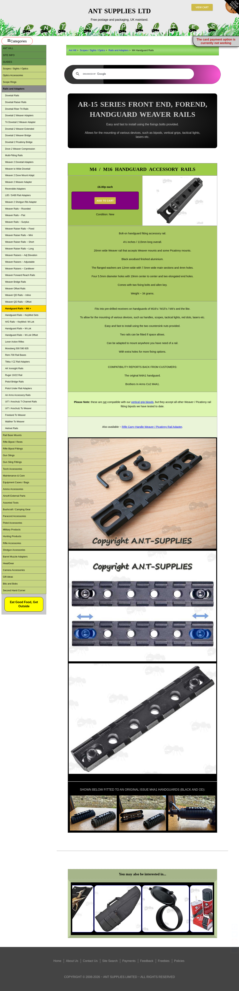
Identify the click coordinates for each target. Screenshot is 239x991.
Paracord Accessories (14, 516)
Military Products (12, 529)
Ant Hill (72, 50)
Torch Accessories (12, 469)
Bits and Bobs (10, 583)
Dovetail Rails (12, 95)
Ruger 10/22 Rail (13, 375)
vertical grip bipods (142, 402)
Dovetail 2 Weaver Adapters (19, 115)
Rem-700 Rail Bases (15, 355)
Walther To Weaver (14, 421)
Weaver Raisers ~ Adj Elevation (21, 255)
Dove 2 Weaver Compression (20, 149)
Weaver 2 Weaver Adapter (18, 182)
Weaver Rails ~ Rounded (17, 208)
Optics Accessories (13, 75)
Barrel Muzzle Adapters (15, 556)
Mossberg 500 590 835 (16, 348)
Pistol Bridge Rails (14, 381)
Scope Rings (9, 82)
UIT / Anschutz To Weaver (18, 408)
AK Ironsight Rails (14, 368)
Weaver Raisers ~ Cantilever (19, 268)
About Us (72, 960)
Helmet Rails (11, 428)
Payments (129, 960)
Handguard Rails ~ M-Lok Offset (21, 335)
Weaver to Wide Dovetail (17, 169)
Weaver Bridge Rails (15, 282)
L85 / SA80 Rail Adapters (18, 195)
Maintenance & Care (14, 475)
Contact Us (90, 960)
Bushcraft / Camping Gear (16, 509)
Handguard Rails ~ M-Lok (18, 328)
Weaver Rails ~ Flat (15, 215)
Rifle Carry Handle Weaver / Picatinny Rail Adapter (152, 426)
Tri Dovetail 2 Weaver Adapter (20, 122)
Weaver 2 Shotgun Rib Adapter (21, 202)
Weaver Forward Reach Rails (20, 275)
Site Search (110, 960)
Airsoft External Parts (14, 495)
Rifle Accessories (12, 543)
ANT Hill (8, 48)
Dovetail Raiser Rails (15, 102)
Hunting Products (12, 536)
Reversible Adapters (15, 188)
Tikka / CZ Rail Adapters (17, 361)
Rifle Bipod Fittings (13, 448)
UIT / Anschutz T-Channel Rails (21, 401)
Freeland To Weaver (15, 415)
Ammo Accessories (13, 489)
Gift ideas (8, 576)
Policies (179, 960)
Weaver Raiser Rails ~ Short (19, 242)
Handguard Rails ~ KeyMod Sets (21, 315)
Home (57, 960)
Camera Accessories (14, 570)
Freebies (164, 960)
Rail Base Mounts (12, 435)
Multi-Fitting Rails (14, 155)
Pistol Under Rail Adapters (18, 388)
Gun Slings (9, 455)
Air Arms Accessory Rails (17, 395)
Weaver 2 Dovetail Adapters (19, 162)
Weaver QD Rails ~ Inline (18, 295)
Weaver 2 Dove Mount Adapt (19, 175)
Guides (7, 61)
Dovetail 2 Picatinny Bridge (18, 142)
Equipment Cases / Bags (16, 482)
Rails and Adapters (118, 50)
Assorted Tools (10, 502)
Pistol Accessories (12, 522)
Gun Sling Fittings (12, 462)
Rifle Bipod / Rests (12, 441)
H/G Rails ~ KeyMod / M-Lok (19, 322)
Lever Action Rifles (14, 341)
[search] (132, 74)
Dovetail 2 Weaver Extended (19, 129)
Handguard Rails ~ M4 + (18, 308)
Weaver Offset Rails (15, 288)
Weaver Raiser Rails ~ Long (19, 248)
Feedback (146, 960)
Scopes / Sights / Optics (92, 50)
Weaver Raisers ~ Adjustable (20, 262)
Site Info (9, 55)
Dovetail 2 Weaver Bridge (18, 135)
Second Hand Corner (14, 590)
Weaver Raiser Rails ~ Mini (19, 235)
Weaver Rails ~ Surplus (17, 222)
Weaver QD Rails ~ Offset (18, 302)
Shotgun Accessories (14, 549)
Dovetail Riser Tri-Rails (16, 109)
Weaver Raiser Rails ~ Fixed (19, 228)
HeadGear (8, 563)
